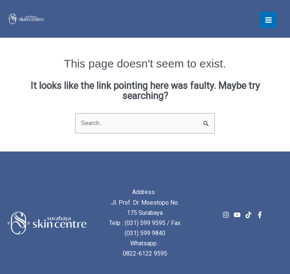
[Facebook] (259, 214)
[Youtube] (237, 214)
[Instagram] (225, 214)
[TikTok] (248, 214)
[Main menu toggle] (268, 20)
